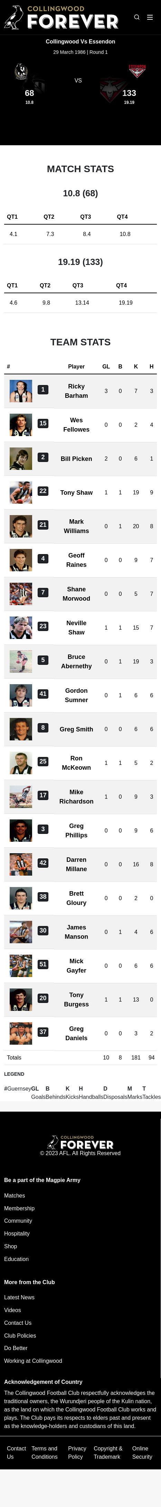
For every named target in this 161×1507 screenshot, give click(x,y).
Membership (19, 1208)
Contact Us (17, 1323)
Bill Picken (76, 458)
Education (16, 1259)
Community (18, 1221)
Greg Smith (76, 729)
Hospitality (17, 1234)
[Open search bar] (136, 17)
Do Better (16, 1348)
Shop (10, 1246)
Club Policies (20, 1336)
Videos (12, 1310)
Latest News (19, 1297)
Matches (14, 1196)
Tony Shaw (76, 492)
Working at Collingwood (33, 1361)
